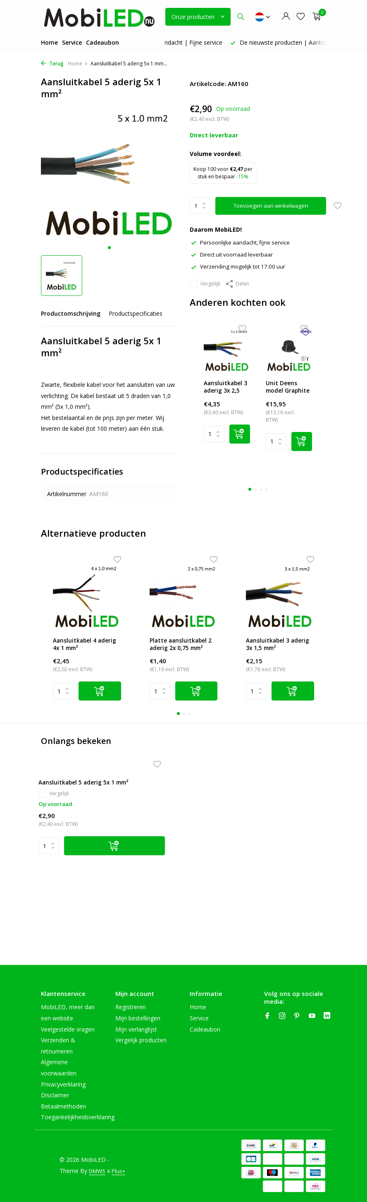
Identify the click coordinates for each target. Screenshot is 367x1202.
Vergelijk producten (141, 1040)
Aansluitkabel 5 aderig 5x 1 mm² (83, 808)
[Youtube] (312, 1016)
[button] (109, 247)
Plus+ (67, 1176)
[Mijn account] (286, 17)
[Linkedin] (327, 1016)
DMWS (98, 1165)
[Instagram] (282, 1016)
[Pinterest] (297, 1016)
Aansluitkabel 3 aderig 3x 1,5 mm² (277, 649)
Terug (52, 63)
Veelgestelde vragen (68, 1029)
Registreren (130, 1007)
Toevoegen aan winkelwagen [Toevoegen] (272, 206)
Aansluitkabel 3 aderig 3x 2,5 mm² (226, 388)
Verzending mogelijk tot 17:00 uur (240, 266)
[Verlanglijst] (300, 17)
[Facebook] (267, 1016)
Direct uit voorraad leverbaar (233, 254)
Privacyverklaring (63, 1084)
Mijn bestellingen (137, 1018)
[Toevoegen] (97, 876)
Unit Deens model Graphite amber (287, 388)
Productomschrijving (70, 313)
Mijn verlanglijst (136, 1029)
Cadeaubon (102, 42)
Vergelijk (205, 283)
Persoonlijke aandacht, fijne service (242, 242)
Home (49, 42)
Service (72, 42)
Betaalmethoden (63, 1106)
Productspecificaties (135, 313)
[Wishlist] (237, 341)
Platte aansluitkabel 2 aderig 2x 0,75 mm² (183, 649)
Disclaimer (55, 1095)
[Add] (244, 443)
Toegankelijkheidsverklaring (77, 1117)
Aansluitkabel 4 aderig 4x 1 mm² (82, 649)
